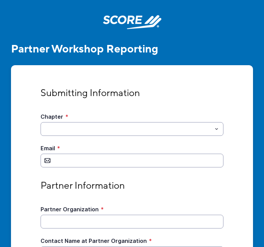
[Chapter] (126, 129)
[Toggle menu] (216, 129)
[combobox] (132, 129)
